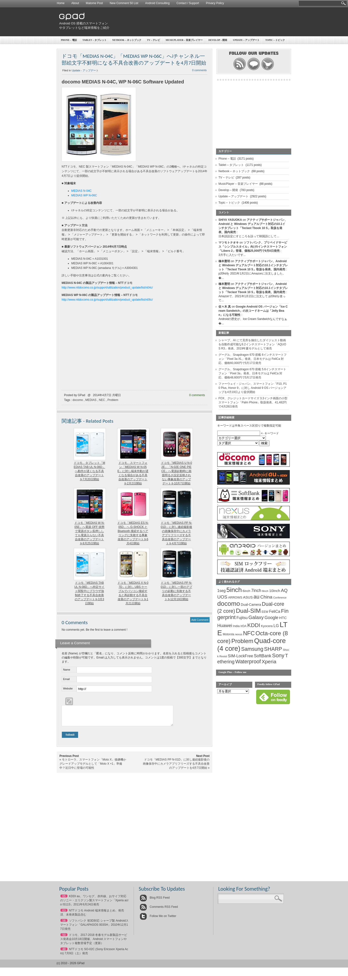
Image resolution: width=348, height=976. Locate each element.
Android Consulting (157, 3)
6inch (246, 591)
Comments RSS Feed (159, 910)
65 (63, 900)
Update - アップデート (85, 70)
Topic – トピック (275, 40)
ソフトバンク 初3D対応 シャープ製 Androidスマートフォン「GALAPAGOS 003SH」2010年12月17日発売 (94, 928)
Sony (278, 655)
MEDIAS (90, 400)
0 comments (199, 70)
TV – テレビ (153, 40)
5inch (234, 589)
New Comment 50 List (124, 3)
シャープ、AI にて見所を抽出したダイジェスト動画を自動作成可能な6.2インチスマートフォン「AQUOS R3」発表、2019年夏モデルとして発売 (252, 344)
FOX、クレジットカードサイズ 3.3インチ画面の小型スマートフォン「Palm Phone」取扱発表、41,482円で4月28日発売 (252, 402)
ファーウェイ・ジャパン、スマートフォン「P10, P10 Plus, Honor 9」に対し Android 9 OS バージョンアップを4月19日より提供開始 (252, 388)
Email (66, 679)
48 (63, 952)
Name (66, 669)
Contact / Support (187, 3)
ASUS (248, 597)
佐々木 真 (224, 306)
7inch (256, 590)
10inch (274, 591)
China (266, 596)
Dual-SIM (248, 610)
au (257, 597)
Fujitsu (241, 618)
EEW (265, 612)
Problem (112, 400)
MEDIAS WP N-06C (84, 195)
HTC (283, 618)
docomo (77, 400)
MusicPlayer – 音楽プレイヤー (184, 40)
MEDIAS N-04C (81, 190)
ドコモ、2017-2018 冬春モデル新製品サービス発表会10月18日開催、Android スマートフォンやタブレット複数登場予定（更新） (93, 942)
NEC (102, 400)
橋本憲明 (224, 261)
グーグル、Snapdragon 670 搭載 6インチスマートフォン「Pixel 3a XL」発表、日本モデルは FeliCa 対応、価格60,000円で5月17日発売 (252, 359)
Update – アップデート (246, 40)
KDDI (253, 625)
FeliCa (274, 611)
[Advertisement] (202, 22)
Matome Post (94, 3)
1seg (221, 591)
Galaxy (256, 617)
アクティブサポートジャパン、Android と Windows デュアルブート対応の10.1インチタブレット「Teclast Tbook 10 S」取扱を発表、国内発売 (253, 265)
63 (63, 914)
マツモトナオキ (228, 242)
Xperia (269, 661)
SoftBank (262, 655)
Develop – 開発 (218, 40)
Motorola (228, 634)
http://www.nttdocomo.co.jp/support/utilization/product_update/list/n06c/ (107, 299)
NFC (249, 633)
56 (63, 924)
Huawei (224, 625)
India (236, 626)
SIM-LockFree (240, 656)
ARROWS (235, 597)
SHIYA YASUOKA (230, 220)
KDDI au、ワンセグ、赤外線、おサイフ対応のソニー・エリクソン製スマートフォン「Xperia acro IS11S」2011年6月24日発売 (94, 904)
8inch (265, 591)
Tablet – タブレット (94, 40)
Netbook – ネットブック (126, 40)
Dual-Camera (251, 604)
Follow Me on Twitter (158, 919)
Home (61, 3)
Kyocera (267, 626)
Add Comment (199, 619)
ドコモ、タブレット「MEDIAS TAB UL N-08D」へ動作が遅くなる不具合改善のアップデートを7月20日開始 (89, 471)
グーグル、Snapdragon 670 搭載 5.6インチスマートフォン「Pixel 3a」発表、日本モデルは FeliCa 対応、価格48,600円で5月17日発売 (252, 373)
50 (63, 938)
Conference (279, 597)
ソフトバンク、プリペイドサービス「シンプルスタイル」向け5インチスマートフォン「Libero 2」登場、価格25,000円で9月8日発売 (252, 246)
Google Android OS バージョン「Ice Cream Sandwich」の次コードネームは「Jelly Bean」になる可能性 (253, 311)
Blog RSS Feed (155, 901)
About (75, 3)
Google (271, 617)
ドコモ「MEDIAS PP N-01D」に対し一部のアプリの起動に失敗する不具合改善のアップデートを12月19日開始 (176, 591)
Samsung (252, 649)
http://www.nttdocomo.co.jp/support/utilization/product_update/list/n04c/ (107, 287)
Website (68, 688)
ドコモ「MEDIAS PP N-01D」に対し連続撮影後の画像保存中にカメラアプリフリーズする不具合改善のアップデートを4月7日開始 (176, 767)
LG (276, 625)
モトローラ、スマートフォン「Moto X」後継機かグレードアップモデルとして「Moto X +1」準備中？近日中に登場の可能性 (92, 767)
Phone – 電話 (69, 40)
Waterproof (248, 662)
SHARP (273, 649)
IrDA (243, 626)
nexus (238, 634)
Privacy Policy (215, 3)
